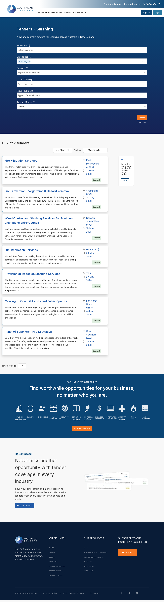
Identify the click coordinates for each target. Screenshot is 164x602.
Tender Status (26, 102)
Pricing (57, 12)
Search (42, 12)
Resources (92, 12)
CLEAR (141, 123)
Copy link (62, 151)
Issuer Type (24, 79)
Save (125, 181)
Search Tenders (82, 429)
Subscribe (128, 555)
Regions (22, 68)
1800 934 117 (153, 4)
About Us (73, 12)
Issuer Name (25, 90)
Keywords (23, 45)
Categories (24, 56)
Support (109, 12)
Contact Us (89, 577)
